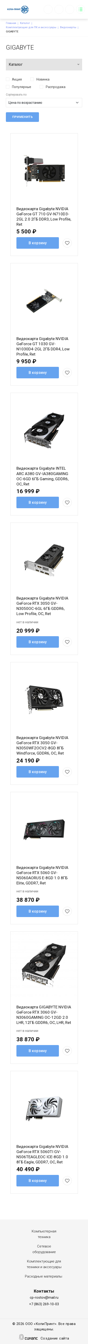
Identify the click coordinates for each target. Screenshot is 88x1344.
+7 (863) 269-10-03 (44, 1304)
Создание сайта (55, 1338)
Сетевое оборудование (44, 1249)
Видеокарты (68, 27)
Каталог (25, 23)
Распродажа (55, 87)
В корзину (38, 243)
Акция (17, 79)
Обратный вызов (48, 9)
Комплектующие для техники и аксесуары (44, 1264)
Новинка (43, 79)
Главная (11, 23)
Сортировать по (16, 94)
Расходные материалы (43, 1276)
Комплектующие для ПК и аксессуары (31, 27)
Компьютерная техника (44, 1234)
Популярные (21, 87)
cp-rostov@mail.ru (44, 1297)
